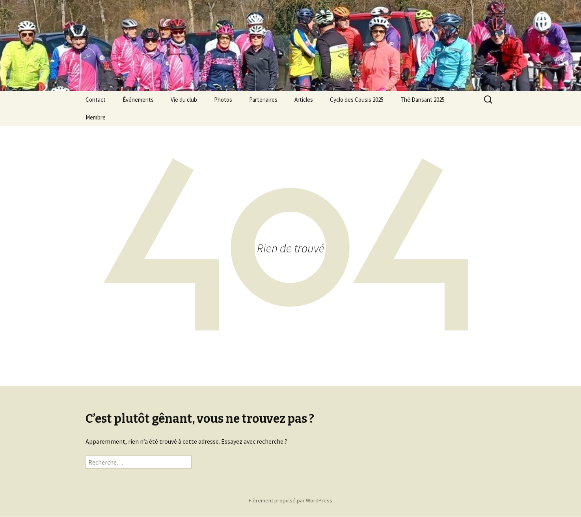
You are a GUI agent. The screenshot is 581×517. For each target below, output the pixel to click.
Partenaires (263, 99)
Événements (138, 99)
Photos (223, 99)
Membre (96, 117)
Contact (96, 99)
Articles (303, 99)
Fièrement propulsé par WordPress (290, 500)
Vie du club (184, 99)
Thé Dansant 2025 (422, 99)
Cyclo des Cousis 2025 (357, 99)
